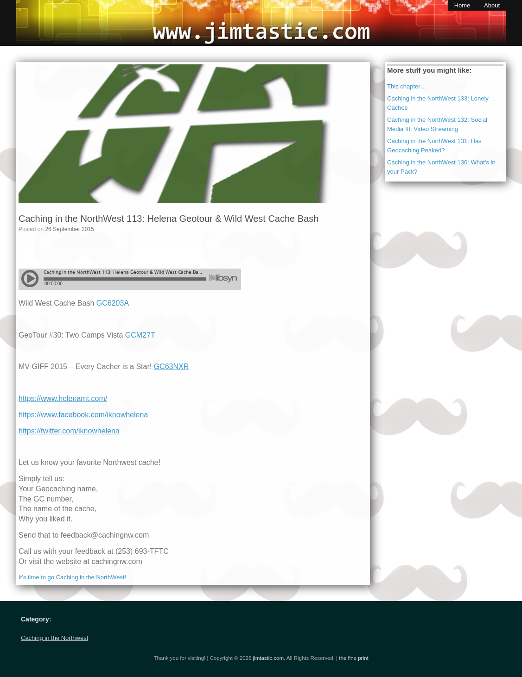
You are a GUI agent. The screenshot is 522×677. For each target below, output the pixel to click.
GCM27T (140, 335)
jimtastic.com (268, 658)
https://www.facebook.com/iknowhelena (83, 415)
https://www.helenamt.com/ (63, 398)
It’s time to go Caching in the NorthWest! (72, 577)
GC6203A (112, 303)
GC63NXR (171, 366)
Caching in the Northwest (54, 637)
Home (462, 5)
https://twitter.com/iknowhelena (69, 431)
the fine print (353, 658)
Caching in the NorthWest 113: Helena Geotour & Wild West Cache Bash (168, 218)
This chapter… (407, 86)
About (492, 5)
